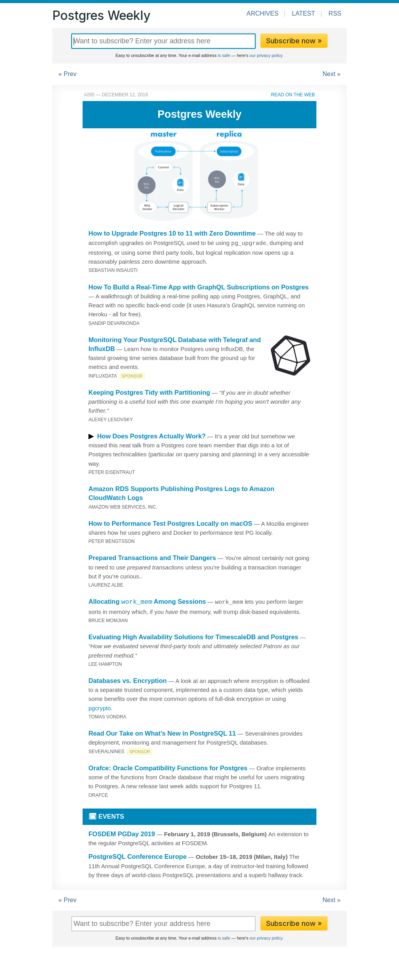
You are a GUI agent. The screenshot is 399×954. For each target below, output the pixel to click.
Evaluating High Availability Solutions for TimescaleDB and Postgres (193, 635)
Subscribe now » (294, 41)
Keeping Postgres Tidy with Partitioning (149, 391)
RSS (334, 13)
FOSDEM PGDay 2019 (121, 832)
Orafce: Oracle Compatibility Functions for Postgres (167, 766)
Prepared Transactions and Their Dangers (152, 556)
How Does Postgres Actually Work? (151, 435)
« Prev (67, 74)
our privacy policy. (266, 55)
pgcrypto (99, 707)
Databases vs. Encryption (127, 679)
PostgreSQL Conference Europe (137, 855)
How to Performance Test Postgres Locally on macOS (170, 522)
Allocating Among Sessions (147, 600)
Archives (263, 13)
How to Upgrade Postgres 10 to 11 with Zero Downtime (172, 233)
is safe (224, 55)
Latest (303, 13)
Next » (332, 74)
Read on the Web (293, 95)
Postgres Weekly (101, 15)
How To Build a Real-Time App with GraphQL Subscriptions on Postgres (198, 286)
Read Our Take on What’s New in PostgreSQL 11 (162, 732)
